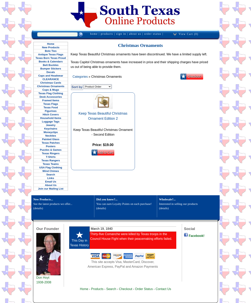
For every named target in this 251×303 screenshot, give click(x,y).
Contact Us (163, 289)
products (107, 33)
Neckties (50, 135)
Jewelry (50, 125)
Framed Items (50, 100)
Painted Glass (50, 139)
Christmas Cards (50, 82)
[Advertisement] (114, 277)
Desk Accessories (51, 96)
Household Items (50, 118)
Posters (50, 146)
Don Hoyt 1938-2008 (48, 278)
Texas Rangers (51, 160)
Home (50, 43)
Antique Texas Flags (50, 54)
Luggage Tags (50, 121)
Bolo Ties (51, 50)
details (38, 208)
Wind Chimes (50, 171)
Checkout (125, 289)
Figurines (51, 111)
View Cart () (188, 34)
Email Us (50, 181)
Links (50, 178)
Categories (80, 76)
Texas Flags (50, 103)
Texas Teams (51, 163)
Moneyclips (51, 132)
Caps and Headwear (50, 75)
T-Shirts (51, 156)
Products (97, 289)
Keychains (50, 128)
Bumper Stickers (50, 68)
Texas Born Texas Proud (50, 58)
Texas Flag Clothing (50, 93)
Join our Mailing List (51, 188)
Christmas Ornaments (50, 86)
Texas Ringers (50, 153)
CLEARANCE (51, 79)
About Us (50, 185)
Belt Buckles (50, 65)
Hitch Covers (51, 114)
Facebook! (194, 235)
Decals (50, 72)
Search (50, 174)
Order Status (144, 289)
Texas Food (51, 107)
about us (135, 33)
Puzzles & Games (50, 149)
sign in (121, 33)
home (94, 33)
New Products (50, 47)
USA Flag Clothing (50, 167)
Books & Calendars (51, 61)
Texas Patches (51, 142)
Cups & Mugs (50, 89)
